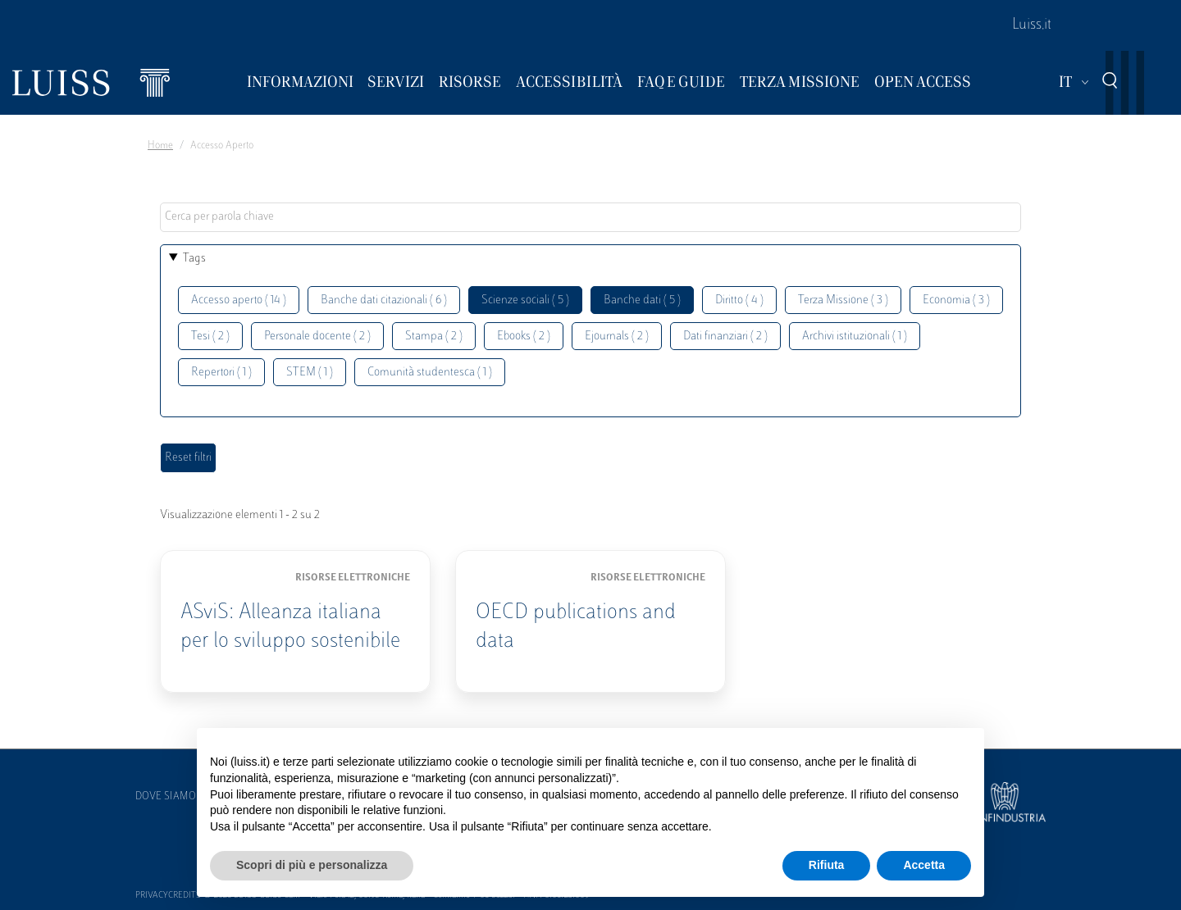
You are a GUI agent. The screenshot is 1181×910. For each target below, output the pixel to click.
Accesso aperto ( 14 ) (238, 300)
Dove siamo (165, 797)
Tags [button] (194, 259)
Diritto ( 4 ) (739, 300)
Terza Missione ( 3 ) (843, 300)
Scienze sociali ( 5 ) (525, 300)
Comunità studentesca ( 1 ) (429, 372)
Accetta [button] (924, 864)
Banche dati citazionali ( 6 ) (384, 300)
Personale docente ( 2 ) (317, 336)
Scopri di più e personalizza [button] (311, 864)
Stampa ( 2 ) (434, 336)
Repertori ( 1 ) (221, 372)
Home (160, 146)
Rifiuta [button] (827, 864)
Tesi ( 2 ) (210, 336)
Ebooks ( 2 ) (523, 336)
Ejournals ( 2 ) (617, 336)
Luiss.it (1031, 25)
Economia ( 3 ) (956, 300)
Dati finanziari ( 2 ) (725, 336)
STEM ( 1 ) (309, 372)
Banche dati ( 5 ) (642, 300)
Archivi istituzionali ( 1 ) (854, 336)
